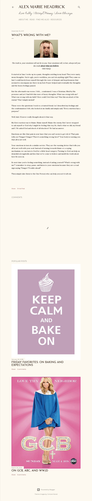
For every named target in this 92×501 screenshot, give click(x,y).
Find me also (42, 20)
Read (32, 20)
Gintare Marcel (52, 494)
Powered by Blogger (46, 489)
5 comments (21, 475)
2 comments (21, 369)
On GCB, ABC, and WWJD (30, 470)
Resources (56, 20)
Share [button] (13, 188)
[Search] (79, 6)
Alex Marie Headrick (42, 6)
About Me (23, 20)
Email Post (21, 188)
